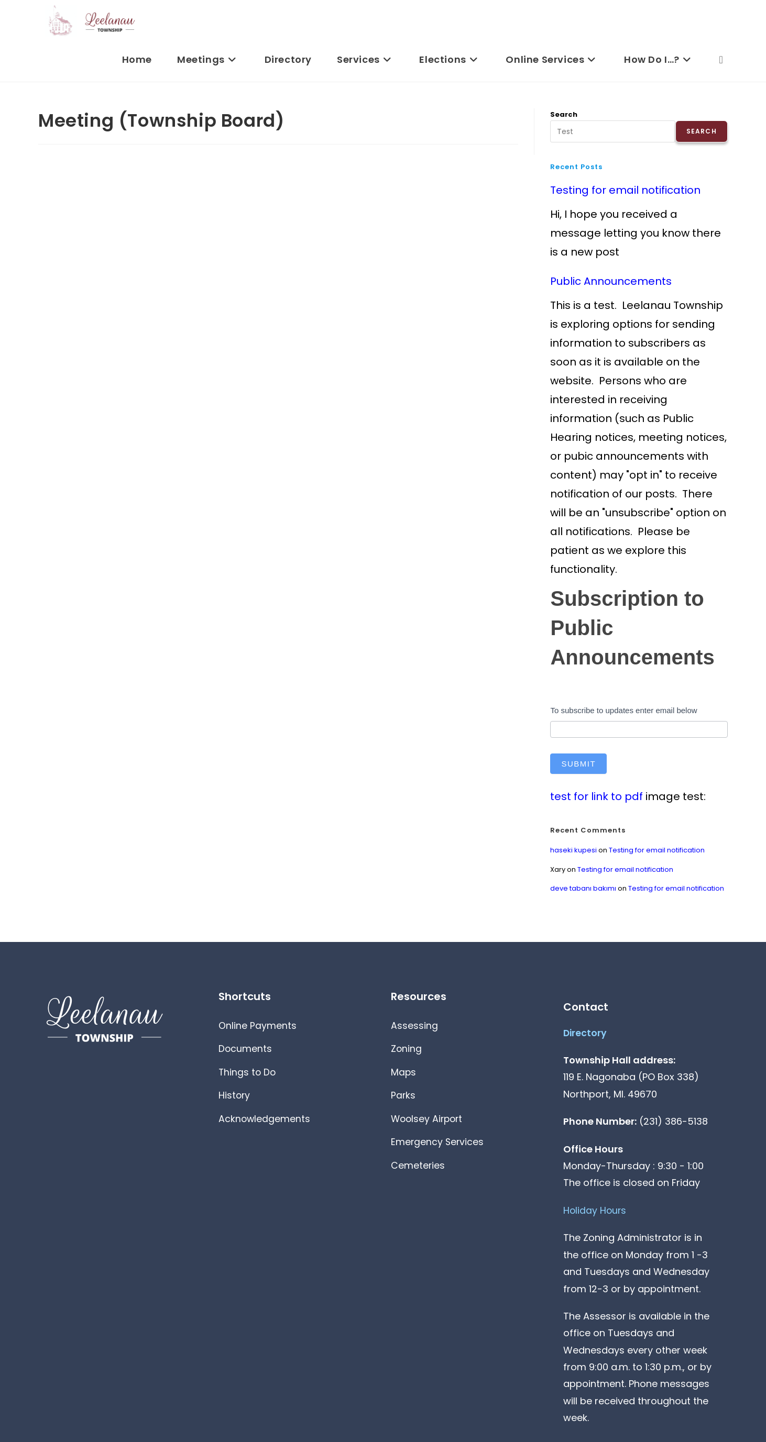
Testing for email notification (625, 190)
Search (563, 114)
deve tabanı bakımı (583, 888)
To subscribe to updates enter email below (623, 710)
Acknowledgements (267, 1122)
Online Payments (259, 1026)
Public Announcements (611, 281)
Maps (404, 1074)
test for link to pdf (596, 796)
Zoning (407, 1050)
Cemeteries (420, 1171)
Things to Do (249, 1074)
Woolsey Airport (430, 1122)
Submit (578, 763)
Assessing (415, 1026)
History (235, 1098)
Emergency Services (440, 1147)
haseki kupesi (573, 850)
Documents (247, 1050)
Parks (404, 1098)
